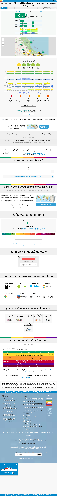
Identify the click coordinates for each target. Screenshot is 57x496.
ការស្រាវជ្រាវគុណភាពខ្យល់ (8, 468)
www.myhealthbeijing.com (28, 442)
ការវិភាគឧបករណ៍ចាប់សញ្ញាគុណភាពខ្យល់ (10, 473)
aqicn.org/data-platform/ (28, 261)
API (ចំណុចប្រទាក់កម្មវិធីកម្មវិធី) (8, 484)
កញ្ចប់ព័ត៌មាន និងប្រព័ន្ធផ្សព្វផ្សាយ (9, 465)
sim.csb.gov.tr (14, 121)
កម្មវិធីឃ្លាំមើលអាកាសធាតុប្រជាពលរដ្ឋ (30, 479)
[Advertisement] (28, 189)
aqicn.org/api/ (42, 154)
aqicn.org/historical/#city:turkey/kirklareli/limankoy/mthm (34, 244)
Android (22, 318)
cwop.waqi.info (26, 480)
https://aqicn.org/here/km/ (28, 137)
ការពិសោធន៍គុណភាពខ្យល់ (7, 472)
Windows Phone (35, 318)
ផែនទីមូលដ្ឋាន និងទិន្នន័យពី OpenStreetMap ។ (32, 489)
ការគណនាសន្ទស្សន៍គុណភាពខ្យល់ (9, 480)
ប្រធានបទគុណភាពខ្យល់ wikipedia (33, 435)
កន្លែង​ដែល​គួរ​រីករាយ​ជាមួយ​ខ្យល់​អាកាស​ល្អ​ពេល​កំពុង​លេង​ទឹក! (32, 492)
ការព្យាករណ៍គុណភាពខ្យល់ (7, 482)
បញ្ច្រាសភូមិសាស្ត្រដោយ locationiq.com (31, 488)
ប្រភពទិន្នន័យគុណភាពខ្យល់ (8, 479)
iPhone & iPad (9, 318)
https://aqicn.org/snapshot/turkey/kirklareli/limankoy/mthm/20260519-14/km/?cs (28, 142)
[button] (41, 55)
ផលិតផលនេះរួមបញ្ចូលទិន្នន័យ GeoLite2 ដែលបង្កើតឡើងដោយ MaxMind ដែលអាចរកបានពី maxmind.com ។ (33, 469)
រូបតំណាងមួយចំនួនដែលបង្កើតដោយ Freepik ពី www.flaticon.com (32, 485)
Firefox (22, 328)
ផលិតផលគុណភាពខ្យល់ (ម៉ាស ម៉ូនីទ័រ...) (10, 483)
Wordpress (35, 328)
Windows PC (48, 318)
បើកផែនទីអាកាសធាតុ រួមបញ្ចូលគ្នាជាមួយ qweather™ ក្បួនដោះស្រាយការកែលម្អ (33, 476)
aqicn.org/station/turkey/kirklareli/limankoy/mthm (34, 246)
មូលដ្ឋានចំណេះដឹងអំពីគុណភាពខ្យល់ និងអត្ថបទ (11, 471)
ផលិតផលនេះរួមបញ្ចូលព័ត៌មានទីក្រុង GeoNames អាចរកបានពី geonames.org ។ (33, 473)
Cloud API (48, 328)
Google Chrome (9, 328)
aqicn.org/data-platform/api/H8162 (33, 153)
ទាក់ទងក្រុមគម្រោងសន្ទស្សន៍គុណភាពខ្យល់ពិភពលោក (12, 464)
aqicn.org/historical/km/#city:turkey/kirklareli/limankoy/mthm (28, 259)
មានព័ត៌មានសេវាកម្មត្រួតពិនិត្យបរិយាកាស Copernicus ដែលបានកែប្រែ (33, 482)
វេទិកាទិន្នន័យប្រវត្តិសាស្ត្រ (7, 486)
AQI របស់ (21, 11)
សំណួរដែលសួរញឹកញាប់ (8, 476)
